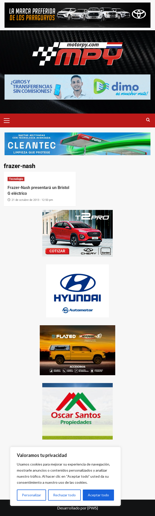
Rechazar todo (64, 495)
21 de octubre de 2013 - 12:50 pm (32, 200)
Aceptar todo (98, 495)
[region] (65, 476)
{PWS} (92, 507)
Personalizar (31, 495)
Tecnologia (16, 179)
